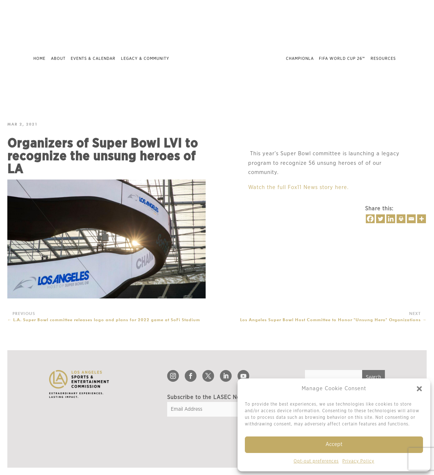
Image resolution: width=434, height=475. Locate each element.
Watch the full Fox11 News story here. (298, 187)
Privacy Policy (358, 461)
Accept (334, 444)
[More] (421, 218)
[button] (419, 388)
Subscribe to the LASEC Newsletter (214, 397)
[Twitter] (380, 218)
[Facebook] (370, 218)
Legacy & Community (145, 59)
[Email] (411, 218)
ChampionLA (300, 59)
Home (39, 59)
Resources (383, 59)
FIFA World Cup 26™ (342, 59)
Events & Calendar (93, 59)
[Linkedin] (390, 218)
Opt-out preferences (316, 461)
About (58, 59)
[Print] (401, 218)
